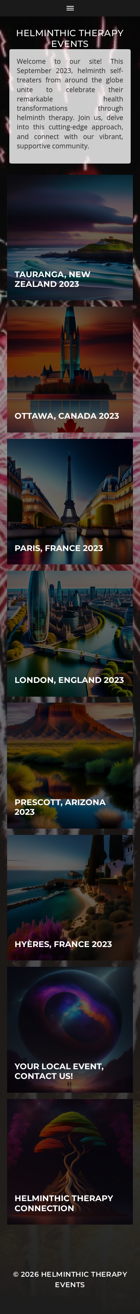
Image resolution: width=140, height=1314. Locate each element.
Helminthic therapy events (70, 38)
